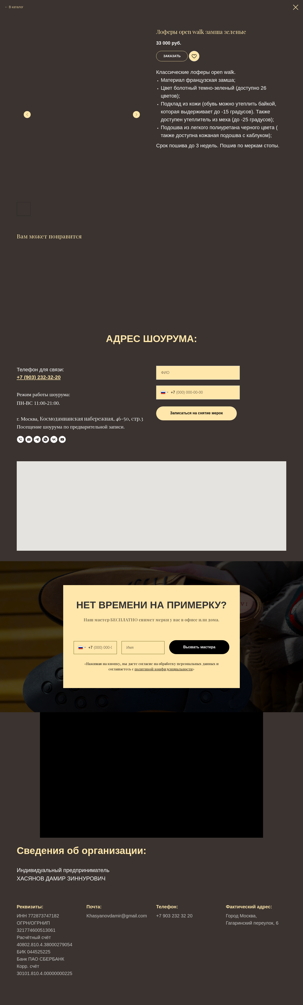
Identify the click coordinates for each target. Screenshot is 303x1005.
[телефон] (20, 439)
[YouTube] (62, 439)
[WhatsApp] (45, 439)
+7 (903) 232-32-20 (39, 377)
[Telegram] (37, 439)
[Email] (28, 439)
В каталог (16, 7)
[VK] (53, 439)
